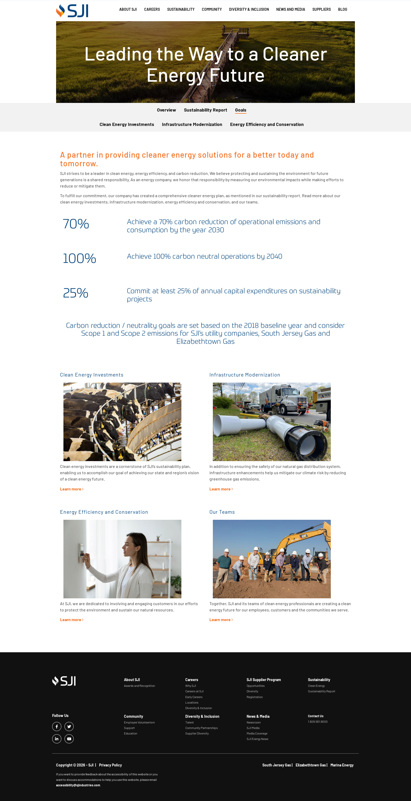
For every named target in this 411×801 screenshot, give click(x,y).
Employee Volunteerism (139, 722)
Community (133, 716)
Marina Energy (342, 765)
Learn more (72, 488)
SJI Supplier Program (264, 679)
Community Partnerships (201, 728)
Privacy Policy (110, 765)
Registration (255, 697)
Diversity (252, 691)
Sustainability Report (205, 110)
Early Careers (194, 697)
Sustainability (319, 679)
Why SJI (190, 685)
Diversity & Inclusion (198, 708)
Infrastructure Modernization (192, 124)
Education (130, 733)
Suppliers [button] (321, 9)
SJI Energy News (257, 739)
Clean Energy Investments (127, 124)
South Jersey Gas (276, 765)
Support (129, 728)
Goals (240, 110)
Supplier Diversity (197, 733)
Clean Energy (316, 685)
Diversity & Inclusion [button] (249, 9)
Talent (189, 722)
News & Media (258, 716)
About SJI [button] (128, 9)
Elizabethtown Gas (311, 765)
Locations (191, 702)
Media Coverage (257, 733)
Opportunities (256, 685)
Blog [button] (342, 9)
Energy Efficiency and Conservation (267, 124)
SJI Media (253, 728)
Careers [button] (152, 9)
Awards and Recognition (139, 685)
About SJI (132, 679)
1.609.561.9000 (318, 721)
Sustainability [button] (180, 9)
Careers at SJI (194, 691)
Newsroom (254, 722)
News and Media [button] (290, 9)
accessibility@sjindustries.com (78, 785)
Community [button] (212, 9)
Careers (191, 679)
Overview (166, 110)
